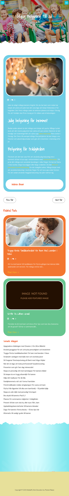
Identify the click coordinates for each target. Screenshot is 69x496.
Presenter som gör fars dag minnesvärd (18, 367)
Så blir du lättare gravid (18, 314)
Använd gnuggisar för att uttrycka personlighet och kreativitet (26, 349)
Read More (13, 272)
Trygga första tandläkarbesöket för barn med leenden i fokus (32, 252)
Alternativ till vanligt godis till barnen (17, 413)
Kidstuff (29, 490)
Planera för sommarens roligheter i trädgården (20, 399)
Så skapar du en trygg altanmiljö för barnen (19, 374)
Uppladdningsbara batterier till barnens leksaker (20, 406)
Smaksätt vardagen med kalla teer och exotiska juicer (23, 356)
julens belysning (45, 133)
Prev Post (9, 200)
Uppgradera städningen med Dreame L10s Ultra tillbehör (24, 346)
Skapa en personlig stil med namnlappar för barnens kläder (24, 370)
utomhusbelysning (50, 159)
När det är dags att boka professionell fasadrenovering (23, 363)
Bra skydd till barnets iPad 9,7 (14, 395)
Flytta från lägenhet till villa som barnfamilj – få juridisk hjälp (25, 388)
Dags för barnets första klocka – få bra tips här (21, 409)
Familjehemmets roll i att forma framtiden (19, 381)
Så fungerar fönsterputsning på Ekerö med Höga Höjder (24, 360)
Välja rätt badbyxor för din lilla (14, 378)
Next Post (58, 200)
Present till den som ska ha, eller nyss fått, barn (21, 402)
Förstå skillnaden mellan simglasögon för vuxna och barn (24, 385)
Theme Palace (49, 490)
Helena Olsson (18, 184)
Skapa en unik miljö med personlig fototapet (19, 392)
